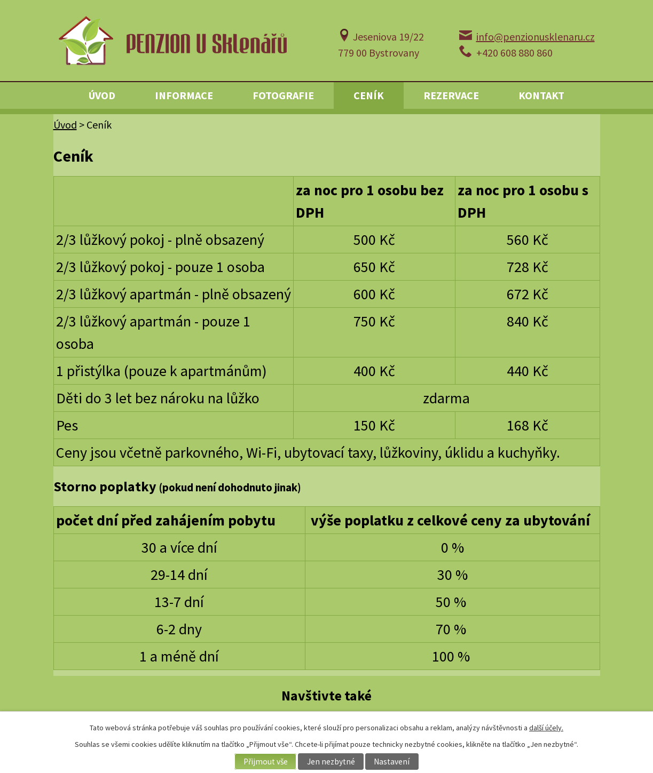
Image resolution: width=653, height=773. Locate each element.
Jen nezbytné (331, 761)
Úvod (102, 95)
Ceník (368, 95)
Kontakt (541, 95)
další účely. (546, 727)
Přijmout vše (265, 761)
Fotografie (283, 95)
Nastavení (392, 761)
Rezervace (451, 95)
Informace (184, 95)
